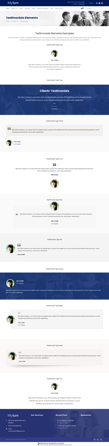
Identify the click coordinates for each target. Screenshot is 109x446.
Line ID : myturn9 (79, 4)
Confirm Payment (43, 8)
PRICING (27, 8)
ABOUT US (14, 8)
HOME (7, 8)
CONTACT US (59, 8)
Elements (15, 21)
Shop (33, 8)
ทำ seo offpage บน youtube (65, 420)
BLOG (21, 8)
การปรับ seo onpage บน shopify (66, 425)
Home (8, 21)
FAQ (52, 8)
